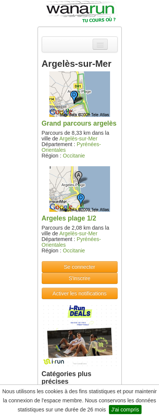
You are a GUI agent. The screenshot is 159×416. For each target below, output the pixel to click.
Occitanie (74, 156)
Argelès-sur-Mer (78, 139)
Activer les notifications (79, 293)
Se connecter (79, 267)
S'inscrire (79, 278)
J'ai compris (125, 410)
